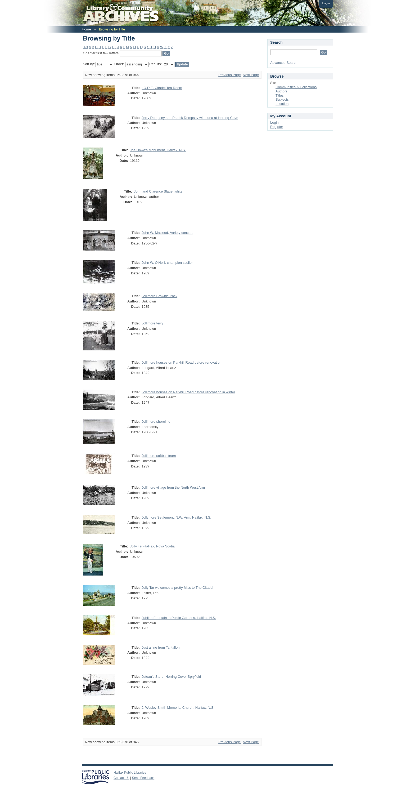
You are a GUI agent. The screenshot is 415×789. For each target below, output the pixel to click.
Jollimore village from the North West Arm (173, 487)
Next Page (251, 75)
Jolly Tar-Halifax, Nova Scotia (152, 546)
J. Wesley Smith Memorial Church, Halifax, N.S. (178, 708)
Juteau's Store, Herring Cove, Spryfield (171, 677)
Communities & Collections (296, 87)
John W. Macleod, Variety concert (167, 233)
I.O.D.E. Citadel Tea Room (162, 88)
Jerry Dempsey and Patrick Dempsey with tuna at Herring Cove (190, 118)
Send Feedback (143, 778)
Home (86, 29)
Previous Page (229, 75)
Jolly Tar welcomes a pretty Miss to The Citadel (177, 588)
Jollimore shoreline (156, 422)
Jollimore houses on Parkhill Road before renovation (181, 362)
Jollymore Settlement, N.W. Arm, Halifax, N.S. (176, 517)
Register (276, 127)
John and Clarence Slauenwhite (158, 191)
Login (326, 3)
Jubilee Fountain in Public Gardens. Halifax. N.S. (179, 618)
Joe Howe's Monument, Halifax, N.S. (158, 150)
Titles (280, 95)
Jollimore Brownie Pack (159, 296)
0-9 (85, 47)
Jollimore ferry (152, 323)
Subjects (282, 99)
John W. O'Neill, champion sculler (167, 263)
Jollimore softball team (159, 456)
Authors (281, 91)
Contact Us (121, 778)
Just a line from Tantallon (161, 647)
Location (282, 104)
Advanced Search (283, 63)
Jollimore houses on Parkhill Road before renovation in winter (188, 392)
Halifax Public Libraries (130, 772)
